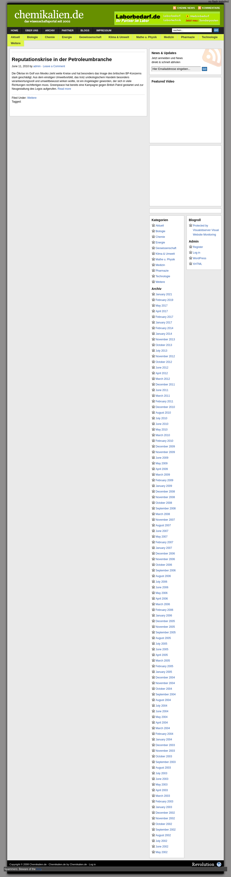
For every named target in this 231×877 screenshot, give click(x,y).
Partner (68, 30)
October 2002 (164, 824)
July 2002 (161, 841)
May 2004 (162, 717)
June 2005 (162, 649)
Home (14, 30)
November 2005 (165, 626)
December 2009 (165, 446)
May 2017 (162, 305)
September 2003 (166, 762)
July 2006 (161, 581)
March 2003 (163, 795)
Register (198, 247)
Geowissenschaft (90, 37)
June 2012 (162, 367)
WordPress (199, 258)
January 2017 (164, 322)
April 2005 (162, 655)
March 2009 (163, 474)
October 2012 (164, 362)
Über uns (31, 30)
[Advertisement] (185, 176)
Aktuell (15, 37)
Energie (67, 37)
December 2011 (165, 384)
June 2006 (162, 587)
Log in (196, 252)
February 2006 (164, 609)
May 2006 (162, 593)
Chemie (50, 37)
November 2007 (165, 519)
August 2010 (163, 412)
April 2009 (162, 469)
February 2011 (164, 401)
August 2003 (163, 767)
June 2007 (162, 531)
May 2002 (162, 852)
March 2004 (163, 728)
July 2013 (161, 350)
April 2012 (162, 373)
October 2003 (164, 756)
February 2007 (164, 542)
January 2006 (164, 615)
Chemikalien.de (38, 864)
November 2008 (165, 497)
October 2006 (164, 564)
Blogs (85, 30)
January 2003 (164, 807)
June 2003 (162, 779)
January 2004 (164, 739)
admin (37, 66)
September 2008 (166, 508)
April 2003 (162, 790)
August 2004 (163, 700)
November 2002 (165, 818)
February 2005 (164, 666)
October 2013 (164, 345)
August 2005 (163, 638)
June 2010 (162, 424)
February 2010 (164, 440)
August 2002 (163, 835)
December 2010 (165, 407)
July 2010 (161, 418)
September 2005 (166, 632)
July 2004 (161, 705)
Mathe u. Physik (146, 37)
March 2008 (163, 514)
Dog (38, 869)
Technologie (210, 37)
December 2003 (165, 745)
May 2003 (162, 784)
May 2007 (162, 536)
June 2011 (162, 390)
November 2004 (165, 683)
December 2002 (165, 812)
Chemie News (186, 8)
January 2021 (164, 294)
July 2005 (161, 643)
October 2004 (164, 688)
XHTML (197, 264)
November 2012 (165, 356)
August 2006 (163, 576)
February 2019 (164, 300)
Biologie (32, 37)
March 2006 (163, 604)
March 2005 (163, 660)
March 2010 (163, 435)
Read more (64, 88)
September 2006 (166, 570)
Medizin (169, 37)
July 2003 (161, 773)
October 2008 (164, 502)
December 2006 (165, 553)
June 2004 (162, 711)
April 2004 (162, 722)
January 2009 (164, 486)
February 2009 (164, 480)
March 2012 (163, 378)
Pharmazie (188, 37)
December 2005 (165, 621)
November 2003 (165, 750)
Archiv (50, 30)
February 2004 (164, 733)
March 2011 (163, 395)
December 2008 (165, 491)
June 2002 (162, 846)
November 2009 (165, 452)
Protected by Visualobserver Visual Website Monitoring (206, 230)
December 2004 (165, 677)
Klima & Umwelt (119, 37)
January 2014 (164, 333)
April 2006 (162, 598)
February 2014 (164, 328)
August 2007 (163, 525)
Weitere (16, 43)
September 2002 (166, 829)
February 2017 (164, 316)
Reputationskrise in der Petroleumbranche (62, 59)
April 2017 (162, 311)
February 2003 (164, 801)
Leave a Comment (54, 66)
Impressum (103, 30)
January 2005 (164, 671)
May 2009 (162, 463)
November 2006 (165, 559)
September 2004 (166, 694)
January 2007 (164, 548)
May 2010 (162, 429)
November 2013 (165, 339)
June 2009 (162, 457)
